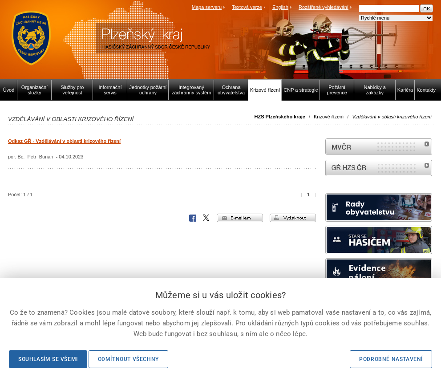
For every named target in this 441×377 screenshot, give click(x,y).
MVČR (378, 146)
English (280, 7)
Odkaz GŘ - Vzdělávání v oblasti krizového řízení (64, 141)
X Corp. (206, 218)
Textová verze (247, 7)
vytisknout (293, 218)
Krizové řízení (329, 116)
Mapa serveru (207, 7)
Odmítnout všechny (128, 359)
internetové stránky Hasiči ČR (378, 168)
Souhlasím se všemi (48, 359)
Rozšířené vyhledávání (323, 7)
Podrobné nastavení (391, 359)
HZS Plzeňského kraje (280, 116)
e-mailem (240, 218)
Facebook (192, 218)
